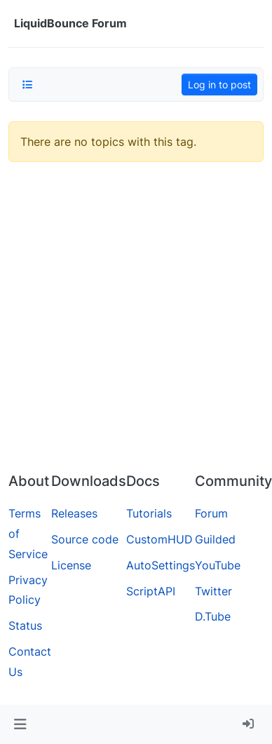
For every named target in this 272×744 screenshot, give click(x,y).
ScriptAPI (150, 591)
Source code (84, 539)
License (71, 565)
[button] (20, 724)
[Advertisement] (131, 322)
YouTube (217, 565)
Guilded (215, 539)
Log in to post (219, 84)
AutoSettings (160, 565)
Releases (74, 513)
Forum (211, 513)
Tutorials (149, 513)
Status (25, 625)
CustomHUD (159, 539)
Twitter (213, 591)
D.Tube (213, 616)
